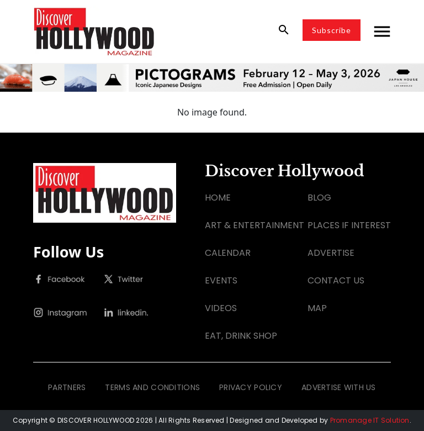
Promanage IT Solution (370, 420)
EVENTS (221, 280)
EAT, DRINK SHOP (241, 335)
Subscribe (331, 30)
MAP (317, 308)
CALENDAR (228, 252)
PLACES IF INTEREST (349, 225)
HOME (218, 197)
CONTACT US (336, 280)
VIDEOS (221, 308)
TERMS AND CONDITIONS (152, 387)
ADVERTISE (331, 252)
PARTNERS (67, 387)
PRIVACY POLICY (250, 387)
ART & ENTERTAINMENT (254, 225)
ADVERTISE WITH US (338, 387)
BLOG (319, 197)
